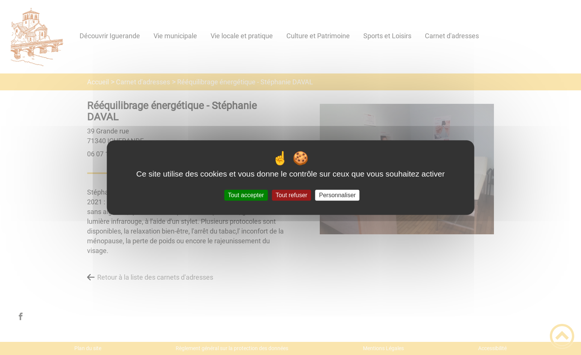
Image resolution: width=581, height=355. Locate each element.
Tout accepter (246, 195)
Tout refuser (291, 195)
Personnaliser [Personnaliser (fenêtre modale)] (337, 195)
